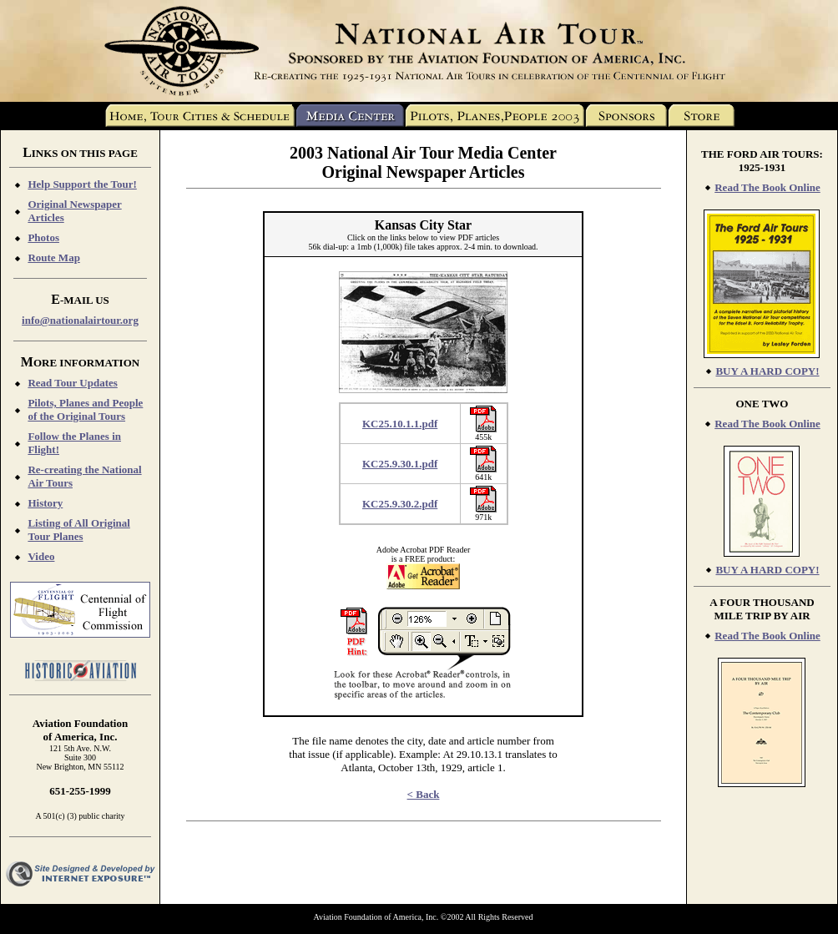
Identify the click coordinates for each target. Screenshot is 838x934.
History (45, 503)
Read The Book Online (767, 187)
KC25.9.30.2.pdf (399, 503)
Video (41, 556)
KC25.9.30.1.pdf (399, 463)
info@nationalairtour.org (80, 320)
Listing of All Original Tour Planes (78, 530)
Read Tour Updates (72, 382)
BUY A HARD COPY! (767, 371)
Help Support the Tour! (82, 184)
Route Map (53, 257)
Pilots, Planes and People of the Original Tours (85, 409)
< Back (423, 794)
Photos (43, 237)
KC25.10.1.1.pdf (399, 423)
